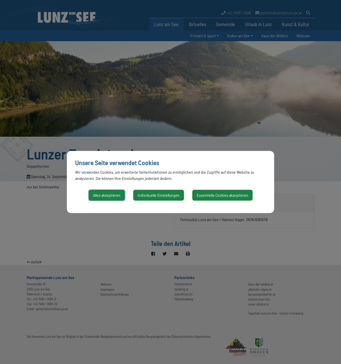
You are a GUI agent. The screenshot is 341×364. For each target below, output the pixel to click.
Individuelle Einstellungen (159, 195)
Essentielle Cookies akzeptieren (222, 195)
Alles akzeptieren (106, 195)
